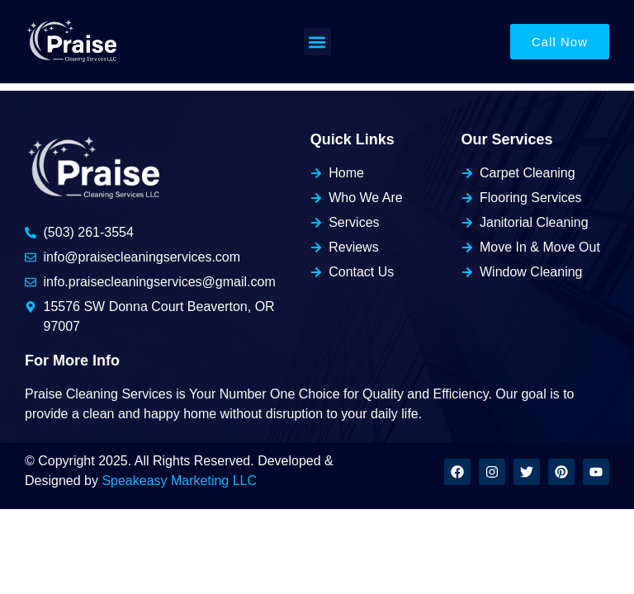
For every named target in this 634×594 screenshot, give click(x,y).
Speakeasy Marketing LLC (179, 481)
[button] (317, 41)
